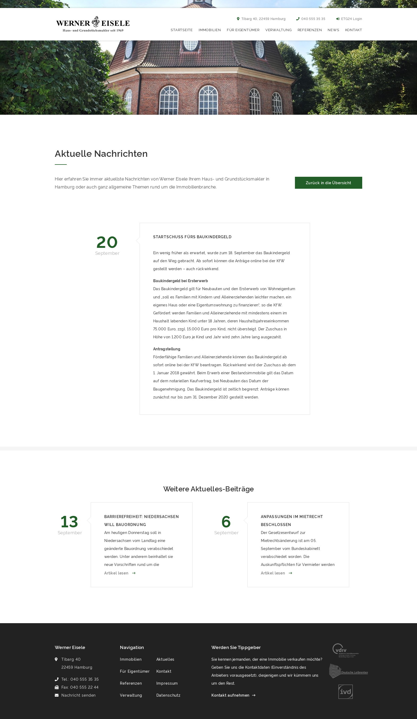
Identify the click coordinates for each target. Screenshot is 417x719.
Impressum (167, 682)
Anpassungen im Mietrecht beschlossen (292, 520)
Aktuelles (165, 659)
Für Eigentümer (243, 29)
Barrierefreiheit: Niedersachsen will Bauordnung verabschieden (141, 521)
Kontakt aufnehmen (230, 694)
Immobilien (210, 29)
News (333, 29)
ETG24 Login (349, 18)
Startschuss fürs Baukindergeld (192, 236)
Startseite (182, 29)
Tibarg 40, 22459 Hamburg (261, 18)
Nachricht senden (78, 694)
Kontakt (353, 29)
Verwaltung (278, 29)
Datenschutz (168, 694)
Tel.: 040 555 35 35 (80, 678)
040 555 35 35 (311, 18)
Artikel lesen (117, 572)
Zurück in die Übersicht (328, 182)
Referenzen (310, 29)
